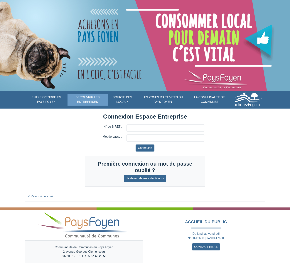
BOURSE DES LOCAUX (122, 99)
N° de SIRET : (113, 126)
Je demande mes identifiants (145, 178)
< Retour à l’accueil (40, 196)
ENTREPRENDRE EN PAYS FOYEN (46, 99)
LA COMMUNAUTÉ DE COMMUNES (209, 99)
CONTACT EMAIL (206, 246)
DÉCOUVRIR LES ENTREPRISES (87, 99)
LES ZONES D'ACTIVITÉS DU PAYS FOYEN (162, 99)
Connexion (145, 147)
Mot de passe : (112, 136)
